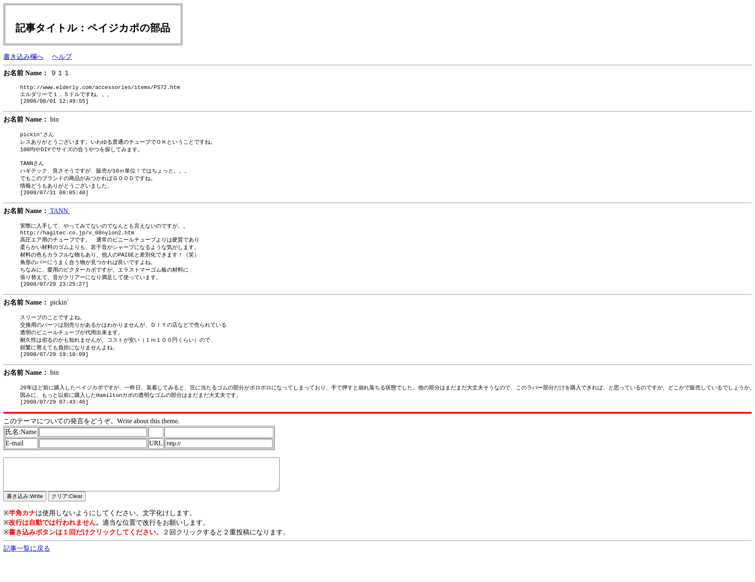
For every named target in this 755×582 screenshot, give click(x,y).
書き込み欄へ (23, 56)
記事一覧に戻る (26, 573)
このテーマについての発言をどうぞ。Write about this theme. (91, 440)
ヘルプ (62, 56)
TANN (59, 219)
